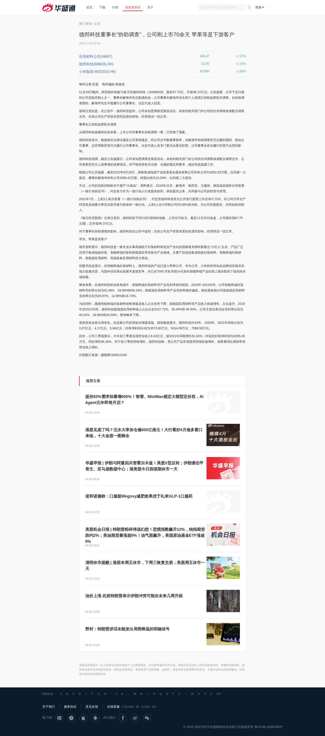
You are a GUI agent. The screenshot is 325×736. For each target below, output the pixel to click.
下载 (102, 7)
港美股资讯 (133, 7)
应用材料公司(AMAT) (95, 56)
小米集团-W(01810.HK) (97, 72)
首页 (89, 7)
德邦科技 (139, 92)
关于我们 (48, 706)
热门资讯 (85, 23)
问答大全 (47, 693)
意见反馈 (92, 706)
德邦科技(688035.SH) (96, 64)
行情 (115, 7)
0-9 (218, 693)
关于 (150, 7)
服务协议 (70, 706)
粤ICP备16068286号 (268, 727)
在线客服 (113, 706)
